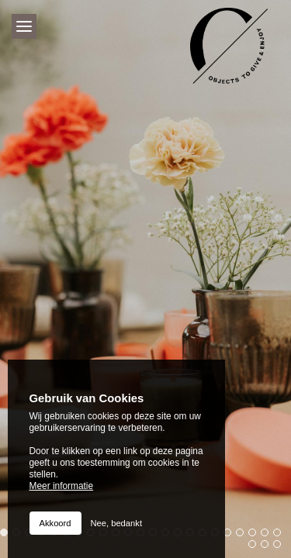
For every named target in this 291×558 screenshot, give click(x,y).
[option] (145, 279)
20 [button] (243, 536)
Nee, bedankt (116, 523)
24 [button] (256, 548)
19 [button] (231, 536)
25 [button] (268, 548)
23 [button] (281, 536)
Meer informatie (61, 485)
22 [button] (268, 536)
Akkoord (55, 523)
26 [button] (281, 548)
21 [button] (256, 536)
